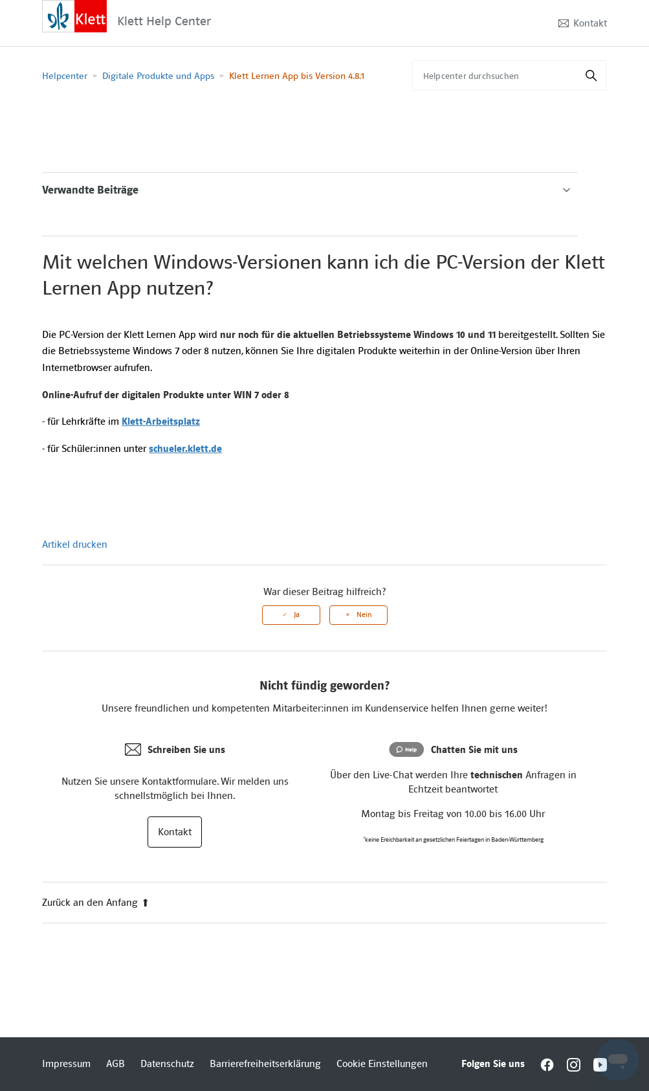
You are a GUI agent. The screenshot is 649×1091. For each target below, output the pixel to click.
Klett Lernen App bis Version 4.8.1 (296, 76)
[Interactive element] (74, 15)
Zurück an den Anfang (95, 902)
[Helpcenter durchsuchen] (509, 75)
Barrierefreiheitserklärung (265, 1063)
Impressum (66, 1063)
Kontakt (590, 23)
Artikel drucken (74, 544)
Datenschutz (167, 1063)
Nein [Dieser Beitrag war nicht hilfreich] (364, 615)
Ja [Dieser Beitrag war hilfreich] (297, 615)
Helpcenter (64, 76)
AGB (115, 1063)
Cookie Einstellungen (382, 1063)
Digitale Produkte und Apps (158, 76)
